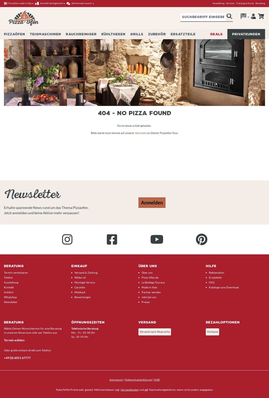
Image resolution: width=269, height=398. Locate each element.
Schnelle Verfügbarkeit (50, 3)
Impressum (116, 379)
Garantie (79, 287)
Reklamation (216, 272)
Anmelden (152, 202)
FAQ (211, 282)
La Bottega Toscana (153, 282)
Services (230, 3)
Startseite (141, 133)
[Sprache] (245, 17)
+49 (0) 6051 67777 (17, 358)
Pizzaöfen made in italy (18, 3)
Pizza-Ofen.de (150, 277)
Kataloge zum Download (224, 287)
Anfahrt (9, 292)
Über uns (147, 272)
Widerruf (80, 277)
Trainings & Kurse (245, 3)
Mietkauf (79, 292)
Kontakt (9, 287)
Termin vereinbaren (16, 272)
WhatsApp (10, 297)
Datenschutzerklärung (138, 379)
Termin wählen (14, 340)
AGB (157, 379)
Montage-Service (84, 282)
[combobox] (203, 17)
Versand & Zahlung (86, 272)
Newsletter (10, 302)
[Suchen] (229, 17)
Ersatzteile (215, 277)
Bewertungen (82, 297)
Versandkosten (130, 389)
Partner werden (151, 292)
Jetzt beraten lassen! (80, 3)
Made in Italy (149, 287)
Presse (146, 302)
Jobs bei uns (149, 297)
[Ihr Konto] (253, 17)
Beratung (260, 3)
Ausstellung (218, 3)
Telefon (8, 277)
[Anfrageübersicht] (261, 16)
